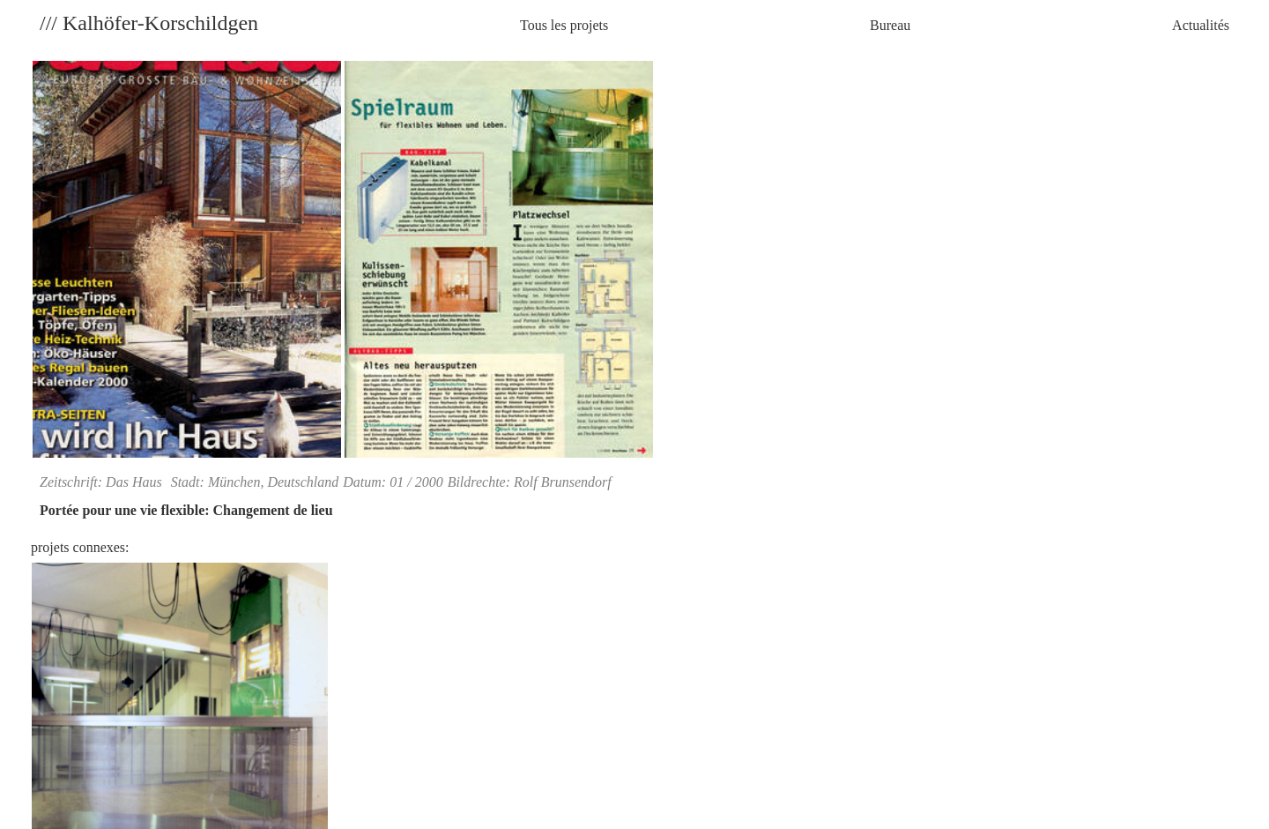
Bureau (890, 25)
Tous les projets (564, 25)
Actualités (1200, 25)
